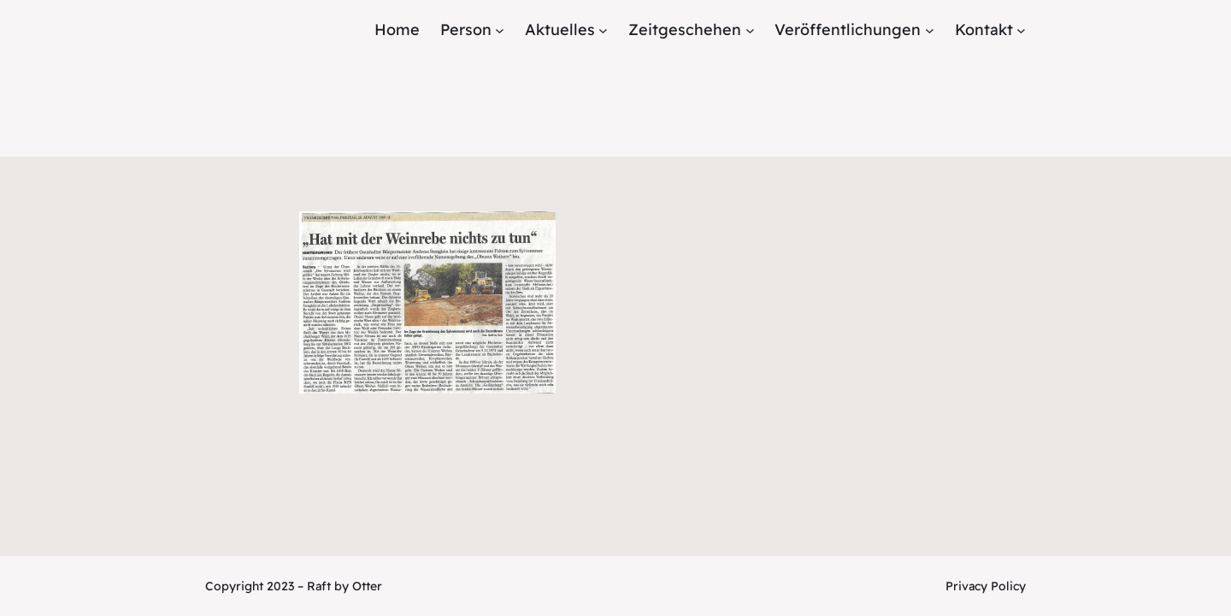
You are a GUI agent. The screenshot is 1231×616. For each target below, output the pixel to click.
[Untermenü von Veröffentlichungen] (929, 30)
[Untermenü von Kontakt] (1021, 30)
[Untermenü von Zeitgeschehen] (750, 30)
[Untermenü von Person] (499, 30)
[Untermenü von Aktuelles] (603, 30)
